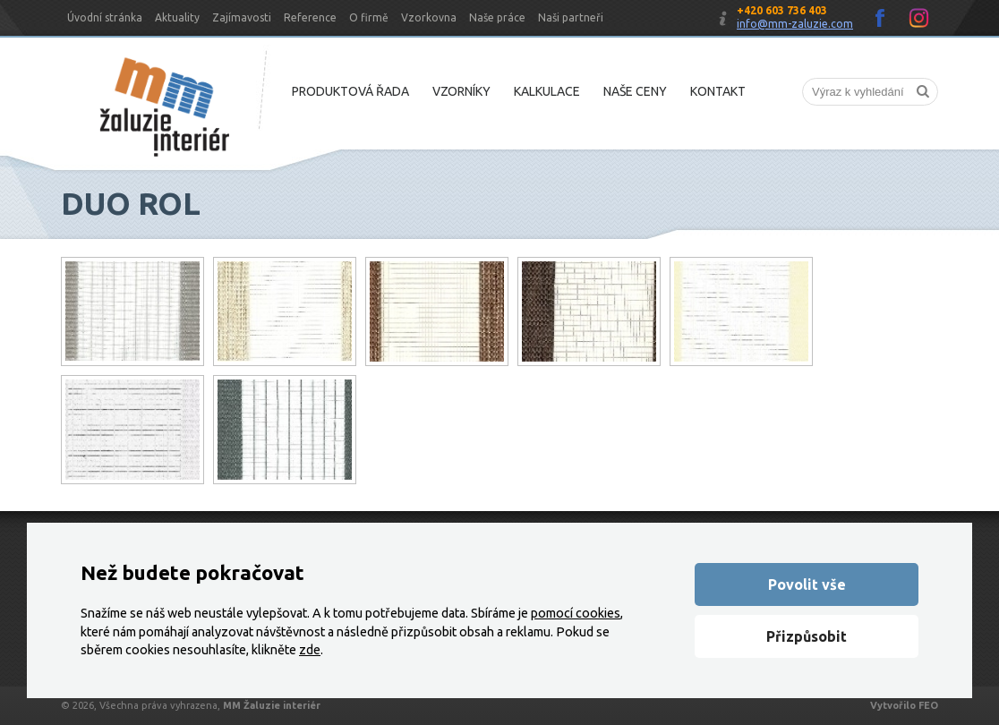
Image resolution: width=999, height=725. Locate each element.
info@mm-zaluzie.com (795, 24)
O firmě (368, 17)
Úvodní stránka (104, 17)
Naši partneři (570, 17)
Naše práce (497, 17)
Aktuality (177, 17)
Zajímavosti (241, 17)
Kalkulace (547, 91)
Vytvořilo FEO (904, 705)
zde (309, 650)
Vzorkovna (429, 17)
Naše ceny (635, 91)
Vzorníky (461, 91)
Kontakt (718, 91)
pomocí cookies (575, 613)
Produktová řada (350, 91)
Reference (310, 17)
